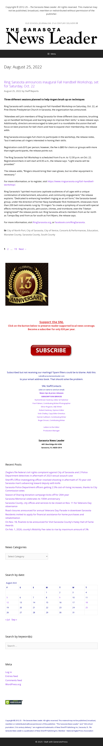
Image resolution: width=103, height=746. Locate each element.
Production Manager (51, 430)
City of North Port (16, 230)
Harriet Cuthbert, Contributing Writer (51, 417)
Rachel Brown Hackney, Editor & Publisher (51, 400)
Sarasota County (31, 234)
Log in (8, 672)
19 (16, 249)
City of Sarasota (35, 230)
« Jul (7, 619)
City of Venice (51, 230)
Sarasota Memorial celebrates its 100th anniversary (33, 498)
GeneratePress (60, 741)
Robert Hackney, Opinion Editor (51, 410)
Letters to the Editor (51, 427)
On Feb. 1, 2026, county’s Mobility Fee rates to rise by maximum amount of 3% (47, 529)
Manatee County (12, 234)
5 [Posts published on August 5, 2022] (7, 597)
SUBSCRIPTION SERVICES (51, 396)
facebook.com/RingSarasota (70, 222)
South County (48, 234)
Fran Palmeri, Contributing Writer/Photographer (52, 403)
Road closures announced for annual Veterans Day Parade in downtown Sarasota (48, 510)
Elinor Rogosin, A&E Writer (51, 406)
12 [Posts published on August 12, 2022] (8, 602)
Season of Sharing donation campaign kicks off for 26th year (37, 494)
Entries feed (11, 676)
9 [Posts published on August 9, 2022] (59, 597)
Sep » (14, 619)
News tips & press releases (51, 393)
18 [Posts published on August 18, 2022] (87, 602)
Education (92, 230)
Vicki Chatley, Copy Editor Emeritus (51, 413)
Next (23, 249)
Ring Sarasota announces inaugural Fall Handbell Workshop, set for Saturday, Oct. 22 (51, 84)
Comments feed (13, 680)
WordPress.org (13, 684)
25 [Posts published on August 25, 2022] (87, 607)
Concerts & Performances (72, 230)
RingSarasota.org (42, 222)
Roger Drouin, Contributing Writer (51, 420)
